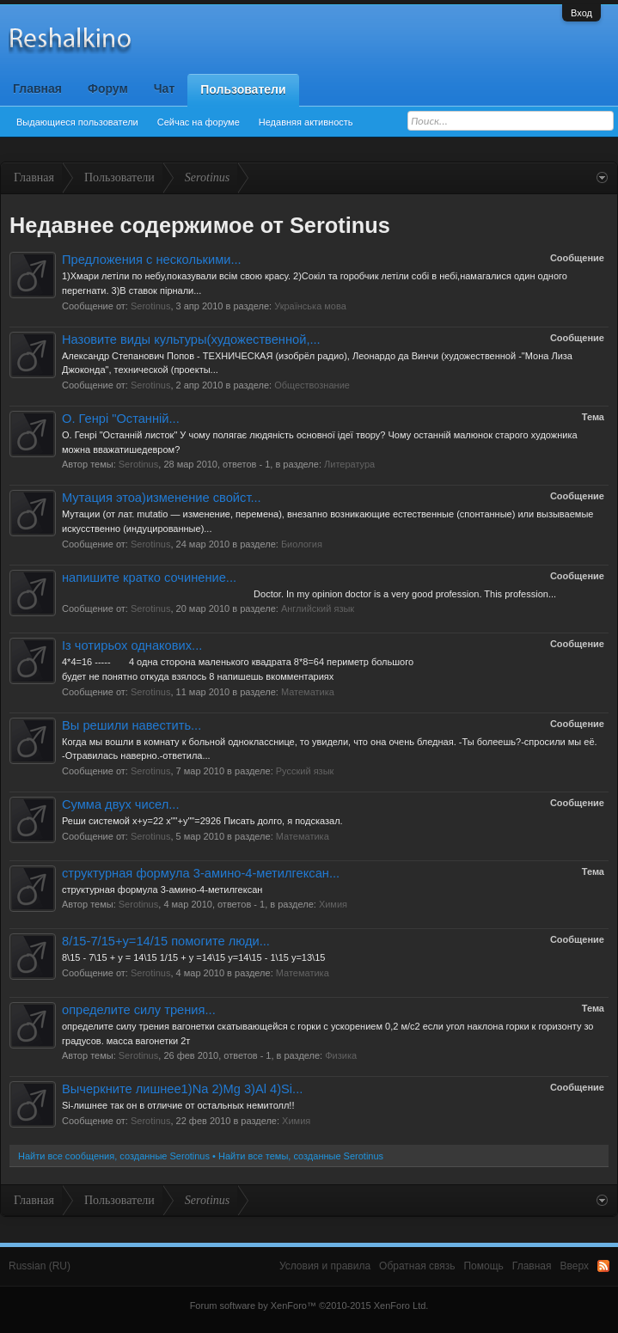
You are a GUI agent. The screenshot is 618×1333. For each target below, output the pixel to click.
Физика (341, 1055)
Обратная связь (417, 1266)
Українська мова (310, 306)
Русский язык (305, 771)
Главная (37, 88)
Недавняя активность (306, 122)
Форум (108, 88)
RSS (603, 1266)
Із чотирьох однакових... (132, 645)
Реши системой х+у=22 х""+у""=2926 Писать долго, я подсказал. (202, 821)
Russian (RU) (39, 1266)
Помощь (483, 1266)
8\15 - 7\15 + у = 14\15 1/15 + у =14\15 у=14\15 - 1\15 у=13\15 (193, 957)
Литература (349, 464)
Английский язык (317, 608)
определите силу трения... (139, 1010)
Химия (333, 904)
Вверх (574, 1266)
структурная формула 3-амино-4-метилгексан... (201, 873)
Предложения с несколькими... (152, 259)
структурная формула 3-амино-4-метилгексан (162, 889)
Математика (307, 692)
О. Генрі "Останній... (121, 418)
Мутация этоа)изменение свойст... (161, 497)
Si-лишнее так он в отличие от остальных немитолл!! (178, 1105)
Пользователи (242, 89)
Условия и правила (324, 1266)
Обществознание (312, 385)
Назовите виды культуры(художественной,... (191, 339)
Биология (301, 544)
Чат (164, 88)
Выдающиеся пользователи (77, 122)
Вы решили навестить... (131, 725)
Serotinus (150, 306)
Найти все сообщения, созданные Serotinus (114, 1156)
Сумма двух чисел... (120, 804)
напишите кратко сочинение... (149, 577)
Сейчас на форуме (198, 122)
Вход (581, 13)
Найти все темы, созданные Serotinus (300, 1156)
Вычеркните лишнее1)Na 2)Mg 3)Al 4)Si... (182, 1089)
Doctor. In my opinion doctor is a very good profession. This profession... (309, 594)
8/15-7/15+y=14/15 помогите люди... (166, 941)
